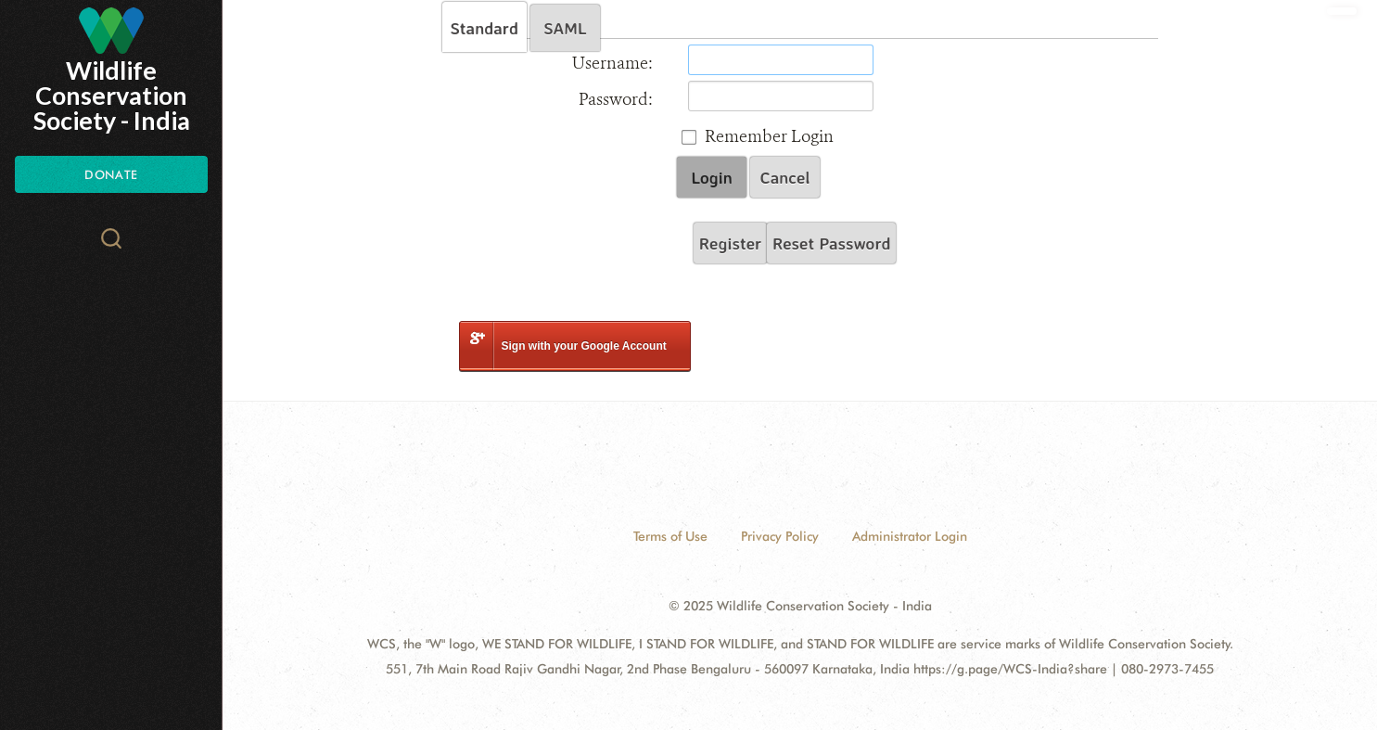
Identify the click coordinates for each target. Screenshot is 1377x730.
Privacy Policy (780, 536)
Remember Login (769, 136)
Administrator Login (909, 536)
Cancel (785, 177)
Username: (612, 63)
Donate (110, 174)
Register (730, 243)
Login (711, 177)
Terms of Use (670, 536)
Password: (616, 99)
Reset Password (831, 243)
